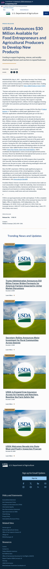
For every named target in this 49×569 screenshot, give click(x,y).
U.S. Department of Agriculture (25, 13)
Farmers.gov (6, 527)
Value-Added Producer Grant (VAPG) (34, 86)
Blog (13, 9)
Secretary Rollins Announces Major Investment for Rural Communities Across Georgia (23, 340)
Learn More (9, 295)
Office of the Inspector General (11, 532)
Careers (4, 546)
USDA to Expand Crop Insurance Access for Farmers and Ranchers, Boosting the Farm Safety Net (22, 394)
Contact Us (5, 549)
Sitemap (4, 560)
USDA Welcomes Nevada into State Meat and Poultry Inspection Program (23, 447)
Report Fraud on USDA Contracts (12, 558)
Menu (46, 13)
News (4, 9)
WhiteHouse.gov (7, 537)
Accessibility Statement (9, 500)
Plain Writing (6, 514)
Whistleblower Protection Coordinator (14, 565)
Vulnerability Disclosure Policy (10, 519)
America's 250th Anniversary (23, 1)
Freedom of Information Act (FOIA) (12, 504)
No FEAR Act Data (7, 553)
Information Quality (8, 507)
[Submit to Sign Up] (34, 478)
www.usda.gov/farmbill (20, 179)
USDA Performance (7, 563)
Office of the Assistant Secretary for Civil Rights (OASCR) (18, 556)
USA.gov (5, 534)
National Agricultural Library (10, 530)
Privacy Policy (6, 516)
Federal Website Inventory (9, 551)
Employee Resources (24, 9)
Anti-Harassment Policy (9, 502)
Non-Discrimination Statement (11, 509)
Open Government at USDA (9, 511)
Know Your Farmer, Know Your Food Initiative (21, 149)
